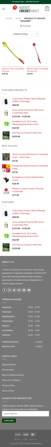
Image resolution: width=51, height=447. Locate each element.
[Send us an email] (19, 290)
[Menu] (3, 8)
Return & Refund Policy (13, 375)
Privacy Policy (8, 385)
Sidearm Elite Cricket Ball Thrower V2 (37, 70)
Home (9, 18)
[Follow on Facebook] (4, 290)
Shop (18, 18)
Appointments (9, 364)
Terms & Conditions (11, 380)
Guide (24, 439)
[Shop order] (25, 34)
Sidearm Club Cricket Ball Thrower (13, 70)
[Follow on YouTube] (29, 290)
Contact (33, 439)
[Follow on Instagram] (9, 290)
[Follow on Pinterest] (24, 290)
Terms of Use (8, 390)
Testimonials (8, 369)
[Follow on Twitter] (14, 290)
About (17, 439)
